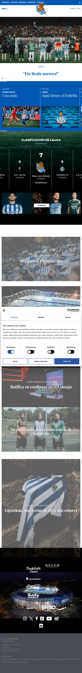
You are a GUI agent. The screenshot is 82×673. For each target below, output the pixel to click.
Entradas (22, 2)
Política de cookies (9, 651)
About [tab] (67, 317)
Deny (15, 361)
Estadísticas (41, 183)
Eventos (41, 2)
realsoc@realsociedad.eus (12, 645)
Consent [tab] (14, 317)
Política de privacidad (10, 649)
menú (4, 9)
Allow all (66, 361)
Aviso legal (6, 647)
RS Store (14, 2)
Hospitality (31, 2)
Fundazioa (5, 2)
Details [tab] (41, 317)
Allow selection (41, 361)
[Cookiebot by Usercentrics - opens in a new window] (69, 310)
